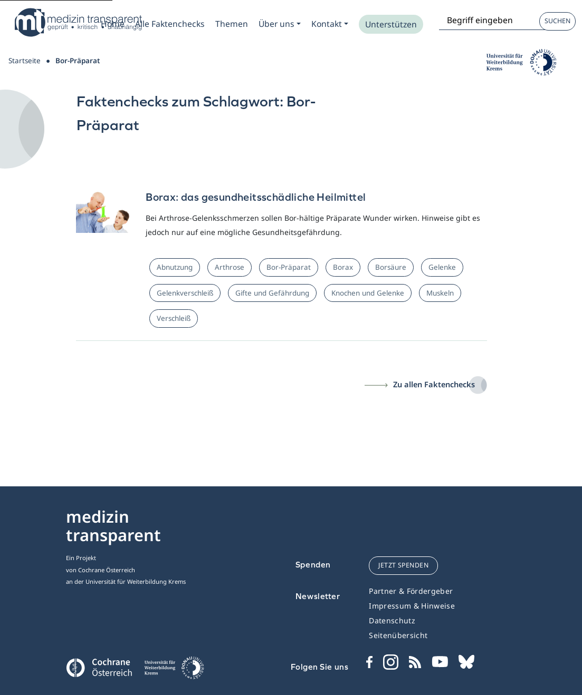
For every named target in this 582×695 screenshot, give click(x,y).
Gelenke (442, 267)
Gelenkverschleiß (185, 293)
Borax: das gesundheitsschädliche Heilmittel (256, 197)
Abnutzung (175, 267)
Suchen (557, 20)
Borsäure (390, 267)
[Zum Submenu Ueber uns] (279, 23)
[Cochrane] (99, 666)
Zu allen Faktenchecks (434, 384)
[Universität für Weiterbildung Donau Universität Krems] (174, 670)
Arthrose (229, 267)
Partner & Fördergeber (411, 591)
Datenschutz (392, 620)
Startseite (24, 60)
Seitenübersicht (398, 635)
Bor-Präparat (288, 267)
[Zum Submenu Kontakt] (330, 23)
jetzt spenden (403, 565)
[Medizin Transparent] (76, 22)
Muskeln (440, 293)
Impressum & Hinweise (412, 606)
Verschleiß (173, 318)
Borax (343, 267)
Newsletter (317, 596)
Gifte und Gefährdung (272, 293)
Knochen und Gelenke (367, 293)
